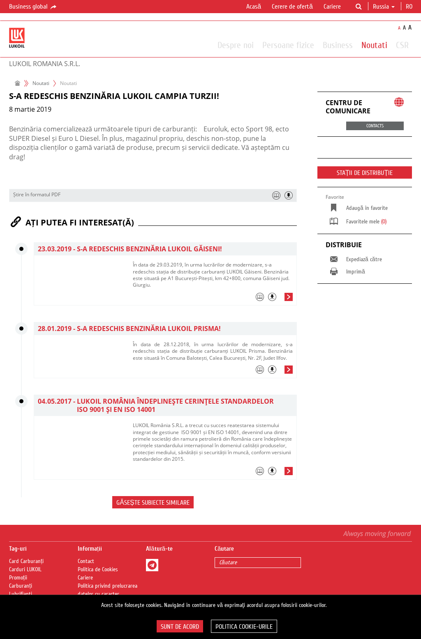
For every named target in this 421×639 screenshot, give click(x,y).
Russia (384, 6)
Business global (33, 7)
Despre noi (235, 45)
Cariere (332, 6)
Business (338, 45)
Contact (86, 561)
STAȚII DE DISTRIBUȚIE (365, 173)
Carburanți (20, 586)
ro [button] (410, 6)
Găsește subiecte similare (152, 502)
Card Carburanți (26, 561)
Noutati (374, 45)
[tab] (213, 299)
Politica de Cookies (98, 569)
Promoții (18, 578)
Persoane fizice (288, 45)
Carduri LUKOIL (25, 569)
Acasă (253, 6)
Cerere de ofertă (292, 6)
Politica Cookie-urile (244, 626)
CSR (402, 45)
